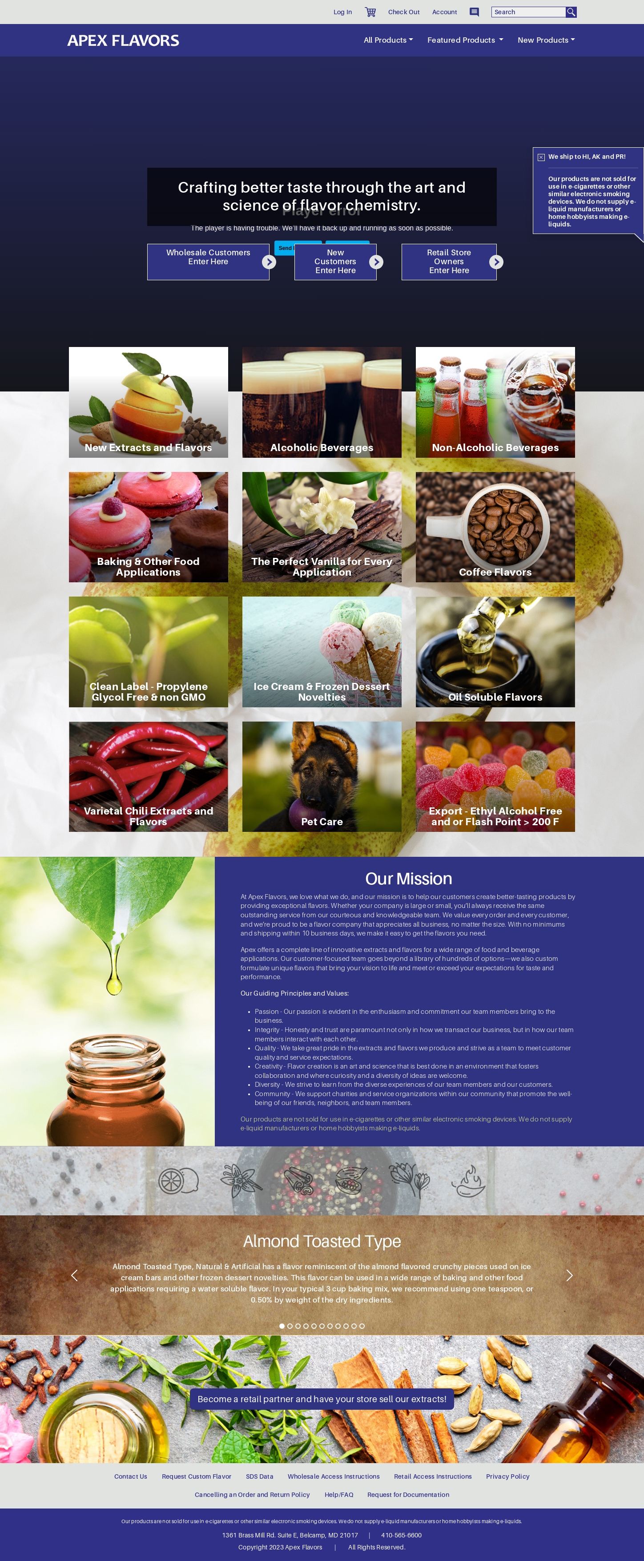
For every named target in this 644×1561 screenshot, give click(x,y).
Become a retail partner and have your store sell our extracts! (322, 1399)
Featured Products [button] (462, 40)
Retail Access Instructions (433, 1476)
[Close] (541, 157)
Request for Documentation (408, 1494)
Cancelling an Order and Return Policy (252, 1494)
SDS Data (260, 1476)
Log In (343, 12)
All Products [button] (385, 40)
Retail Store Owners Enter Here (462, 261)
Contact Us (131, 1476)
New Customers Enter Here (345, 261)
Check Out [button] (404, 12)
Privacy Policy (508, 1476)
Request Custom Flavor (197, 1476)
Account (444, 12)
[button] (370, 12)
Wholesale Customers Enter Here (218, 258)
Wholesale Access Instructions (334, 1476)
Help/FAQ (339, 1494)
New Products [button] (543, 40)
